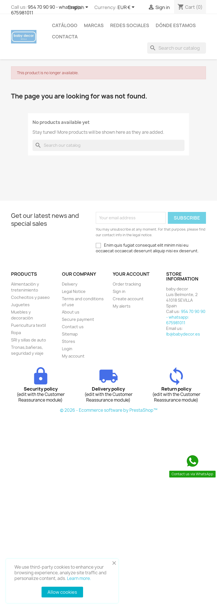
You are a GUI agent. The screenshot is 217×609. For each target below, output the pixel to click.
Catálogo (64, 25)
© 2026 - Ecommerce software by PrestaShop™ (108, 410)
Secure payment (78, 319)
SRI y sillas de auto (28, 340)
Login (67, 348)
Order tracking (127, 284)
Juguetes (20, 304)
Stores (68, 341)
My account (73, 356)
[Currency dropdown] (127, 7)
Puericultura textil (28, 325)
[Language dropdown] (79, 7)
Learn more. (79, 578)
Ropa (16, 332)
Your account (131, 274)
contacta (65, 37)
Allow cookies (62, 592)
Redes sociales (129, 25)
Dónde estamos (176, 25)
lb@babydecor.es (183, 334)
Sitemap (70, 334)
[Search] (176, 48)
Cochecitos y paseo (30, 297)
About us (70, 312)
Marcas (94, 25)
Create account (128, 298)
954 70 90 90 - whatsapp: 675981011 (46, 10)
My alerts (122, 306)
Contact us (73, 326)
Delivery (69, 284)
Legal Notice (74, 291)
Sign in (119, 291)
